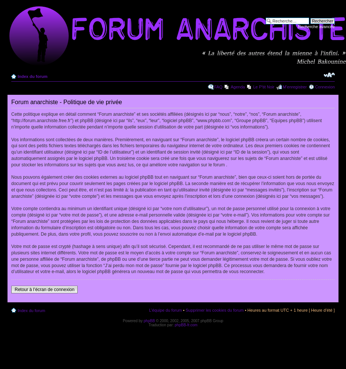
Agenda (238, 87)
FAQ (218, 87)
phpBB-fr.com (186, 325)
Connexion (325, 87)
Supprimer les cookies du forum (215, 310)
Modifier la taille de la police (329, 75)
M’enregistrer (295, 87)
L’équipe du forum (165, 310)
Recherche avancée (316, 26)
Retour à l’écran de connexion (44, 289)
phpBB (149, 321)
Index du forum (32, 76)
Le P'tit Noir (264, 87)
